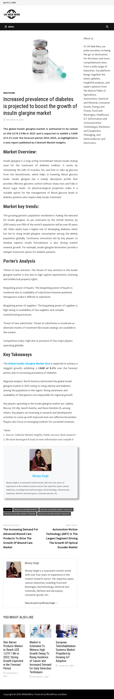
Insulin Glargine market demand (19, 513)
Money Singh (40, 476)
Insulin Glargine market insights (54, 513)
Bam (64, 694)
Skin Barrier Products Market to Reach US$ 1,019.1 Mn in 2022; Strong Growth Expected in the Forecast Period (13, 655)
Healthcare (9, 93)
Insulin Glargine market (26, 509)
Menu (9, 26)
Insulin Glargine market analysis (56, 509)
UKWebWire (27, 694)
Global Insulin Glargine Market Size (29, 363)
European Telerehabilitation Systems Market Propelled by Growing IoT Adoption (66, 652)
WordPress (51, 694)
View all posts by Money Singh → (41, 602)
